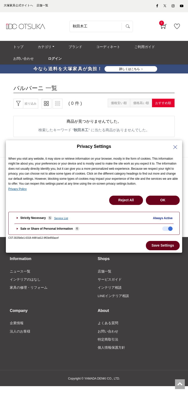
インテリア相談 (110, 293)
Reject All (126, 200)
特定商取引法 (108, 346)
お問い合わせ (108, 337)
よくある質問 (108, 329)
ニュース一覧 (20, 277)
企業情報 (17, 329)
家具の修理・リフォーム (28, 293)
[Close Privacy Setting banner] (175, 147)
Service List (61, 218)
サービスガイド (110, 285)
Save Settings (163, 245)
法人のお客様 (20, 337)
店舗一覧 (104, 277)
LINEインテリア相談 (113, 301)
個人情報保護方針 (111, 354)
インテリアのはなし (25, 285)
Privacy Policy (17, 189)
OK (162, 200)
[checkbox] (167, 228)
